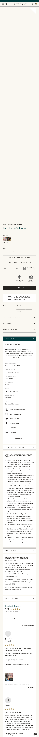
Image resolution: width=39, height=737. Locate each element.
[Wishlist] (6, 4)
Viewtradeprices (30, 138)
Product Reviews (20, 457)
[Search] (19, 477)
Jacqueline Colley (13, 203)
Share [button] (27, 543)
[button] (9, 536)
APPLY (23, 157)
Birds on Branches (21, 167)
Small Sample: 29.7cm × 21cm (19, 121)
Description (20, 197)
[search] (32, 4)
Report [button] (23, 543)
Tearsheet (19, 297)
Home (4, 82)
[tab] (28, 484)
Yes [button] (20, 543)
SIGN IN (16, 157)
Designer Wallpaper (14, 82)
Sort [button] (7, 477)
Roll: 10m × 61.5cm (19, 110)
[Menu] (3, 4)
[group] (19, 467)
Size (4, 106)
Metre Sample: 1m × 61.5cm (19, 115)
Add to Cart (19, 146)
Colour (5, 93)
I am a (5, 722)
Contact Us (12, 446)
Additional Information (20, 306)
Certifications (20, 409)
